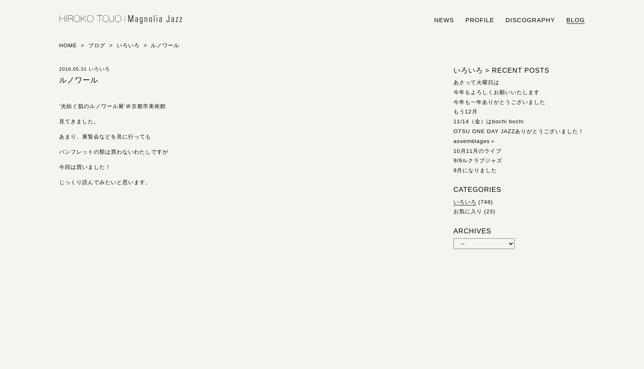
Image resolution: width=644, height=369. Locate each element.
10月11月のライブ (477, 151)
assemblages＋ (474, 141)
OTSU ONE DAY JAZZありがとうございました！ (518, 131)
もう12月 (465, 111)
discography (530, 20)
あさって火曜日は (476, 82)
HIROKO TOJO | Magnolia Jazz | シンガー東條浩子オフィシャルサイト (120, 19)
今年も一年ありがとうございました (499, 102)
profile (479, 20)
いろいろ (464, 202)
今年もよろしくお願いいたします (496, 92)
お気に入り (467, 211)
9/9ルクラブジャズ (477, 160)
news (444, 20)
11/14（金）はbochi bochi (488, 121)
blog (575, 20)
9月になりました (475, 170)
